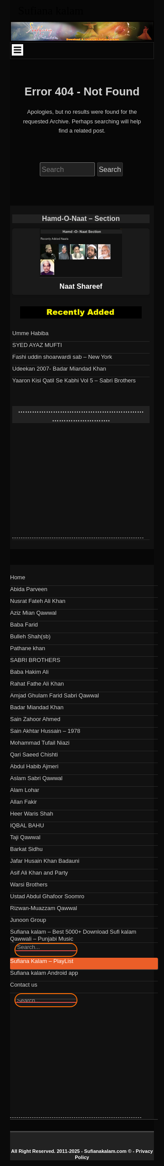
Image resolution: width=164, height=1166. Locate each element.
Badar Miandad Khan (36, 707)
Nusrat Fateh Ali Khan (37, 601)
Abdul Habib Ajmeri (34, 766)
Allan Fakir (23, 801)
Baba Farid (24, 624)
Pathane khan (27, 648)
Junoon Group (28, 920)
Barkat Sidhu (26, 849)
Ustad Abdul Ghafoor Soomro (47, 896)
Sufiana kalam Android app (44, 973)
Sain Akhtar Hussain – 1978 (45, 731)
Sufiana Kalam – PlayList (41, 961)
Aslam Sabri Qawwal (36, 778)
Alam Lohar (24, 790)
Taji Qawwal (25, 837)
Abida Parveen (28, 589)
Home (17, 577)
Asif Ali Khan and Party (39, 872)
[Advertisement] (77, 483)
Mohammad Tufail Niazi (40, 742)
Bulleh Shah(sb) (30, 636)
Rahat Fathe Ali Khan (37, 683)
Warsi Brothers (28, 884)
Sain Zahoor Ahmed (35, 719)
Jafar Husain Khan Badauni (44, 861)
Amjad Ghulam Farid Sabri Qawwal (54, 695)
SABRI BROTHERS (35, 660)
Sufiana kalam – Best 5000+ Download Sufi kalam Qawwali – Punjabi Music (73, 935)
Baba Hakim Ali (29, 672)
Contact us (23, 984)
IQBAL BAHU (27, 825)
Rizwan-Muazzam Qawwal (43, 908)
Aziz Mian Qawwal (33, 612)
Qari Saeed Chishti (34, 754)
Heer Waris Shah (31, 813)
